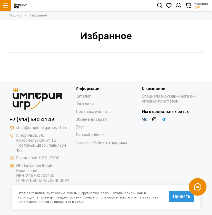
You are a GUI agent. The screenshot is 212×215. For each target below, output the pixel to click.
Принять (181, 196)
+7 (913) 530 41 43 (32, 120)
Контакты (85, 104)
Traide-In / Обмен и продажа (101, 142)
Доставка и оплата (94, 111)
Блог (80, 127)
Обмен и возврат (91, 119)
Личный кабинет (91, 135)
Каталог (83, 96)
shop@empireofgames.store (41, 127)
